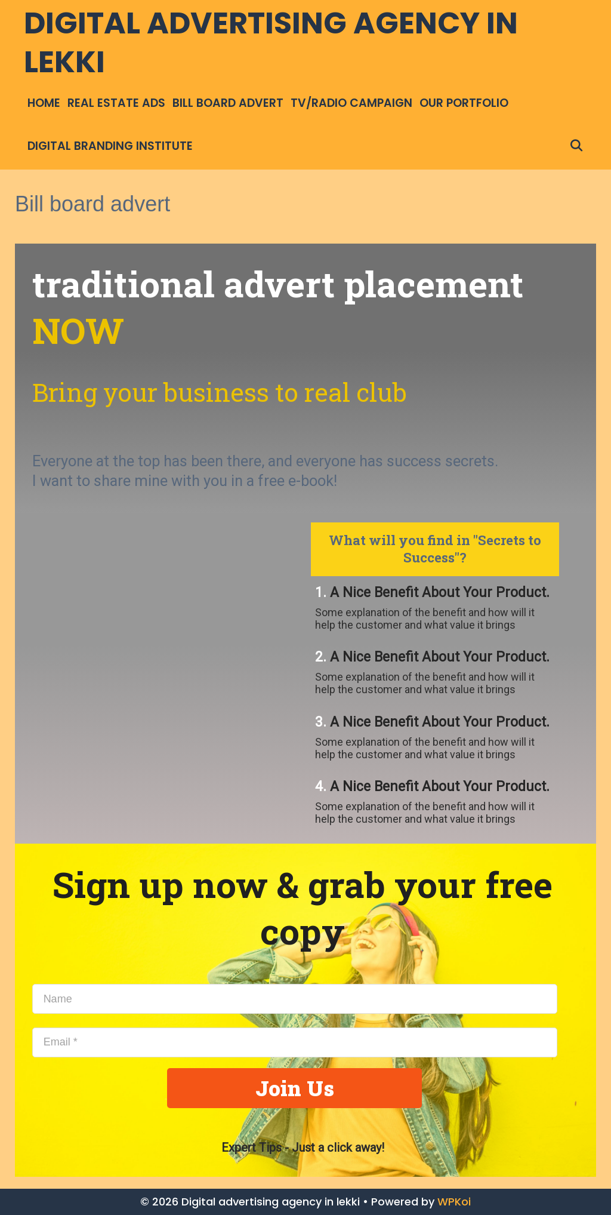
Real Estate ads (116, 103)
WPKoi (454, 1201)
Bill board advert (227, 103)
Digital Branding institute (110, 146)
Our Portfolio (463, 103)
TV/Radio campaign (351, 103)
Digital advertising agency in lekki (271, 42)
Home (43, 103)
